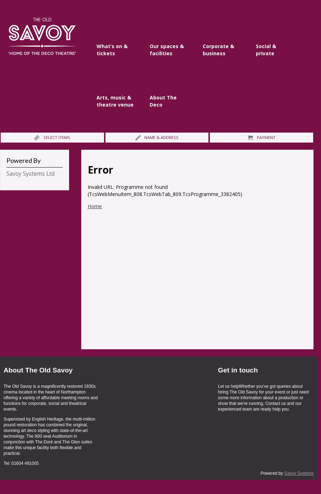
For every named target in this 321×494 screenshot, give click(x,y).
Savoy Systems (299, 473)
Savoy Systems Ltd (30, 173)
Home (95, 206)
